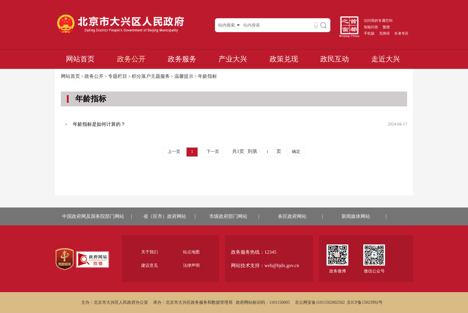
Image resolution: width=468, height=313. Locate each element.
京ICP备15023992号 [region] (365, 302)
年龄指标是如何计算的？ (99, 124)
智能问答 (371, 27)
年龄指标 (207, 76)
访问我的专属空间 (378, 20)
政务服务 (182, 59)
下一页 (213, 151)
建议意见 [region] (149, 265)
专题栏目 (117, 76)
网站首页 (80, 59)
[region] (64, 259)
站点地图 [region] (191, 252)
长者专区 (401, 33)
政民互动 (334, 59)
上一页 (174, 151)
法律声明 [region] (191, 265)
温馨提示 (183, 76)
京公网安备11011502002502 (320, 302)
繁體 (386, 27)
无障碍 (384, 33)
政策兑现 (284, 59)
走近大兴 (385, 59)
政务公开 (131, 59)
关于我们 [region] (149, 252)
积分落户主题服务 (151, 76)
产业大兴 (232, 59)
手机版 (369, 33)
